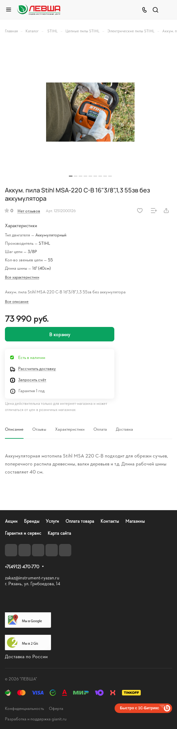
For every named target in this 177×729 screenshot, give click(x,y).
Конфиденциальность (24, 708)
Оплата (100, 429)
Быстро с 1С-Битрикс (139, 708)
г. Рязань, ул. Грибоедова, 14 (32, 583)
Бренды (31, 521)
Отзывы (39, 429)
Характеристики (70, 429)
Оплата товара (79, 521)
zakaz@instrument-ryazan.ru (32, 577)
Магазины (135, 521)
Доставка (124, 429)
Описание (14, 429)
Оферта (56, 708)
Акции (11, 521)
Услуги (52, 521)
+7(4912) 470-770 (22, 567)
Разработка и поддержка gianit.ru (35, 719)
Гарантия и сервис (23, 533)
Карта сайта (59, 533)
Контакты (109, 521)
